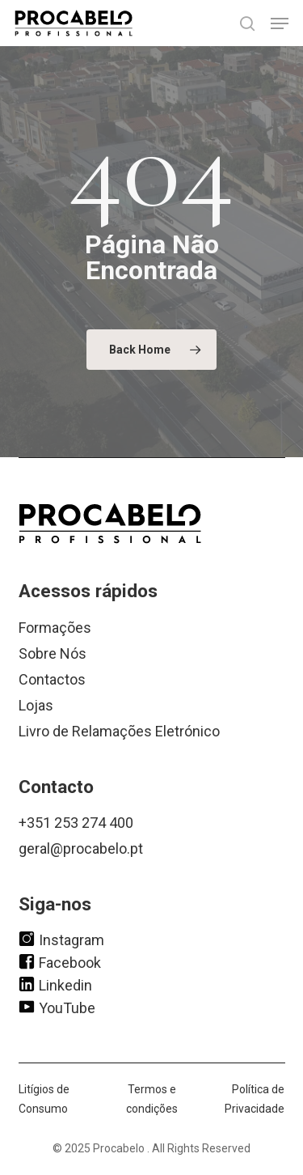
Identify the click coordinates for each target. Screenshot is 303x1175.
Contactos (52, 679)
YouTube (57, 1007)
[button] (279, 23)
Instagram (61, 939)
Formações (55, 627)
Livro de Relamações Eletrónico (119, 731)
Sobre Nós (52, 653)
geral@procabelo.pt (81, 848)
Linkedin (55, 984)
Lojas (36, 705)
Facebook (60, 961)
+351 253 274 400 (76, 822)
